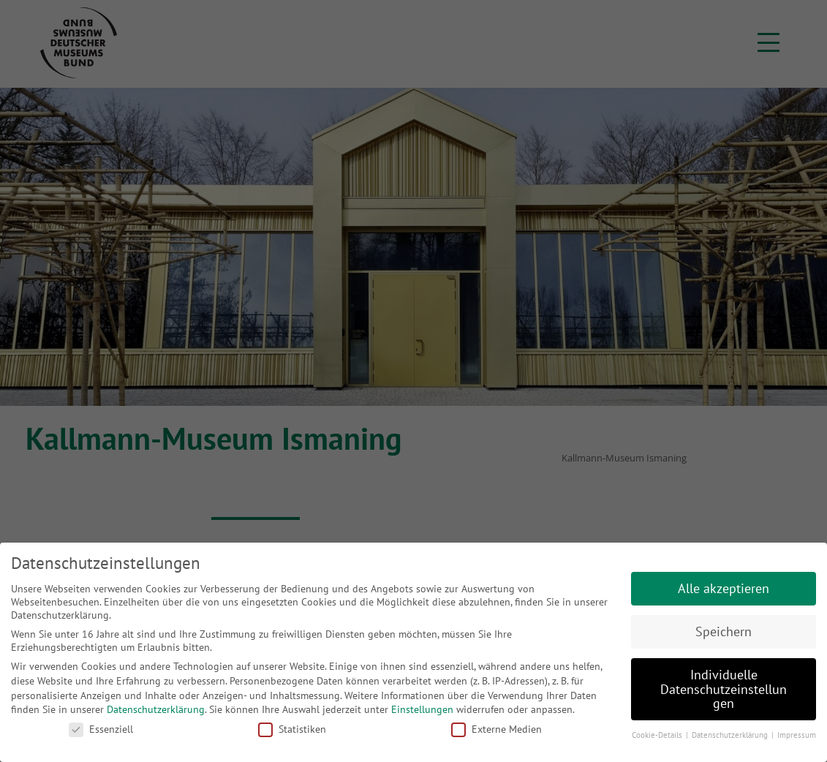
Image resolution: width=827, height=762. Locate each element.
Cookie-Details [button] (658, 735)
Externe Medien (496, 729)
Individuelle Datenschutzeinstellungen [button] (723, 689)
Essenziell (101, 729)
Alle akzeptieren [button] (723, 588)
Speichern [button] (723, 631)
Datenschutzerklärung (156, 709)
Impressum (796, 735)
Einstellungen (422, 709)
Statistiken (292, 729)
